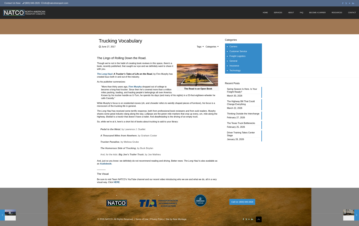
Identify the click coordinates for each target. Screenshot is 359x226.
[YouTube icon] (350, 3)
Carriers (233, 46)
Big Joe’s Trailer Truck (131, 154)
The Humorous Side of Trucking (118, 148)
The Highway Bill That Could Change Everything (241, 102)
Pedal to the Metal (110, 129)
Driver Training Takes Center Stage (241, 134)
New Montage (180, 219)
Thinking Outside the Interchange (243, 114)
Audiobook (106, 164)
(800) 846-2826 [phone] (32, 3)
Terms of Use (141, 219)
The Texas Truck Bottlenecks (241, 123)
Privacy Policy (157, 219)
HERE (117, 182)
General (233, 61)
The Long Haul (104, 74)
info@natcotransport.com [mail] (56, 3)
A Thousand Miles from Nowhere (118, 135)
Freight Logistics (238, 56)
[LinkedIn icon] (353, 3)
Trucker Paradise (109, 142)
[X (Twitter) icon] (346, 3)
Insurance (234, 66)
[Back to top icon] (259, 219)
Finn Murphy (135, 87)
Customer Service (238, 51)
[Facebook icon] (343, 3)
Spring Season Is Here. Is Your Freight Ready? (242, 90)
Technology (235, 70)
